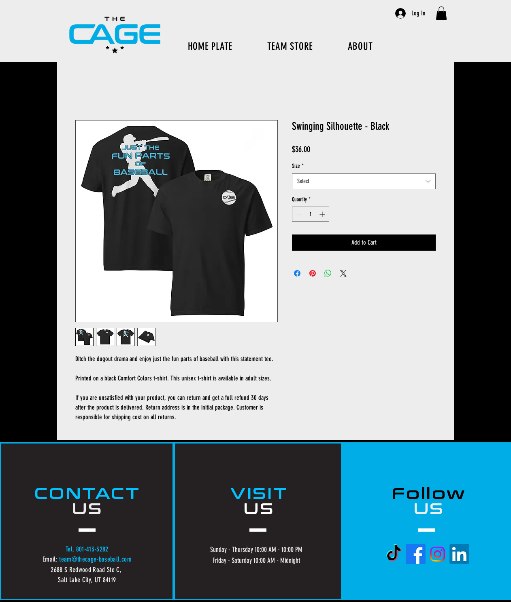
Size (298, 166)
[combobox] (364, 181)
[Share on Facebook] (297, 273)
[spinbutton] (310, 214)
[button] (441, 13)
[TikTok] (394, 554)
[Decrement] (298, 214)
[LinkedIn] (459, 554)
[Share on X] (343, 273)
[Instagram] (437, 554)
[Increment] (323, 214)
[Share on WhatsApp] (328, 273)
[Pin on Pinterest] (312, 273)
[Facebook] (416, 554)
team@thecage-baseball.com (95, 559)
